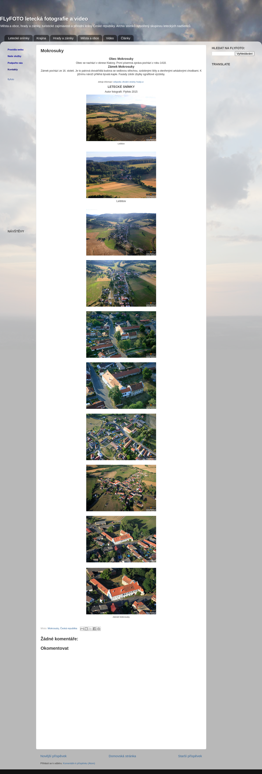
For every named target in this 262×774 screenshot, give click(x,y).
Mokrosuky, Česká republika (62, 628)
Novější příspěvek (53, 756)
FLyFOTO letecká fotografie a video (44, 19)
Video (110, 38)
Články (125, 38)
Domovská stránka (122, 756)
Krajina (41, 38)
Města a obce (90, 38)
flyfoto (11, 79)
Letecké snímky (18, 38)
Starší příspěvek (190, 756)
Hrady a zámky (63, 38)
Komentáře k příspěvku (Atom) (79, 763)
